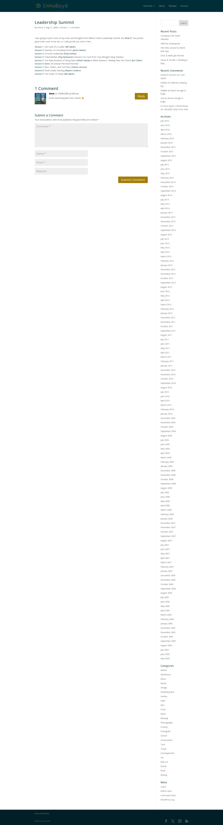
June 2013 (165, 243)
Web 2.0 (164, 762)
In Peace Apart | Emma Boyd (174, 106)
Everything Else (167, 692)
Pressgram (166, 731)
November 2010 (168, 374)
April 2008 (165, 505)
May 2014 (165, 204)
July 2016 (165, 120)
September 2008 (168, 483)
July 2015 (165, 164)
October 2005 (167, 636)
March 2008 (166, 510)
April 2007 (165, 558)
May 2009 (165, 448)
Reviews (172, 6)
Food (163, 709)
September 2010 (168, 383)
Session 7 (39, 67)
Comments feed (168, 795)
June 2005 (165, 654)
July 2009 (165, 440)
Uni (162, 757)
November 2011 (168, 322)
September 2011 (168, 330)
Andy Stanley (70, 53)
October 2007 (167, 531)
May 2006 (165, 606)
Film (162, 705)
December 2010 (168, 370)
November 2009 (168, 422)
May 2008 (165, 501)
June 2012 (165, 291)
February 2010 (167, 409)
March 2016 (166, 134)
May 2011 (165, 348)
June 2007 (165, 549)
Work (163, 770)
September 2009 (168, 431)
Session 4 (39, 57)
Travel (163, 749)
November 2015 (168, 147)
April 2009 (165, 453)
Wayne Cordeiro (73, 70)
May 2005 (165, 658)
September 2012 (168, 282)
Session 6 (39, 63)
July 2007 (165, 545)
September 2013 (168, 230)
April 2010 (165, 400)
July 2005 (165, 649)
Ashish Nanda (83, 60)
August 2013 (166, 234)
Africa (163, 679)
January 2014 (167, 212)
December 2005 (168, 628)
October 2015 (167, 151)
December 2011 (168, 317)
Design (164, 687)
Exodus (63, 27)
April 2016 (165, 129)
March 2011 (166, 357)
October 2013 (167, 225)
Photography (167, 722)
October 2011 (167, 326)
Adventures (166, 674)
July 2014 (165, 199)
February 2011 (167, 361)
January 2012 (167, 313)
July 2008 (165, 492)
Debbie (164, 82)
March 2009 (166, 457)
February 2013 (167, 260)
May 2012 (165, 295)
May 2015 (165, 173)
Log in (163, 786)
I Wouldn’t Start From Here (176, 109)
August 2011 (166, 335)
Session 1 (39, 46)
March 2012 (166, 304)
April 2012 (165, 300)
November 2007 (168, 527)
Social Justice (167, 740)
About (162, 6)
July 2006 (165, 597)
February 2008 (167, 514)
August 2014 (166, 195)
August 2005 (166, 645)
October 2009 (167, 426)
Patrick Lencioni (79, 67)
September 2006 (168, 588)
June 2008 (165, 496)
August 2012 (166, 287)
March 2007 (166, 562)
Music (163, 713)
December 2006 (168, 575)
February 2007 (167, 566)
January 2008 (167, 518)
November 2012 (168, 273)
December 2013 (168, 217)
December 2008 (168, 470)
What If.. (128, 38)
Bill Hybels (70, 46)
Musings (164, 718)
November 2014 (168, 182)
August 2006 (166, 593)
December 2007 (168, 523)
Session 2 (39, 50)
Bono (47, 63)
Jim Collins (137, 60)
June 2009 (165, 444)
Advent (164, 670)
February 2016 (167, 138)
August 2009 (166, 435)
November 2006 (168, 579)
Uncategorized (167, 753)
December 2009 (168, 418)
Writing (164, 775)
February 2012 (167, 309)
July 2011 (165, 339)
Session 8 (39, 70)
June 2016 (165, 125)
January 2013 (167, 265)
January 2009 (167, 466)
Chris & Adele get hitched (172, 55)
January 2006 (167, 623)
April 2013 (165, 252)
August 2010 (166, 387)
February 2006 (167, 619)
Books (164, 683)
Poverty (164, 727)
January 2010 (167, 413)
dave (51, 93)
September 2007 (168, 536)
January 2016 (167, 142)
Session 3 (39, 53)
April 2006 (165, 610)
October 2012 (167, 278)
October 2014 (167, 186)
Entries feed (166, 791)
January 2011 (167, 365)
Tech (163, 744)
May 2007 (165, 553)
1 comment (74, 27)
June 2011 (165, 343)
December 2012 (168, 269)
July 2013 (165, 239)
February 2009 (167, 462)
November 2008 (168, 475)
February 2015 (167, 177)
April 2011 (165, 352)
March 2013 (166, 256)
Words (164, 766)
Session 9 (39, 74)
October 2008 (167, 479)
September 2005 (168, 641)
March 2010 (166, 405)
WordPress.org (167, 799)
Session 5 (39, 60)
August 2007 (166, 540)
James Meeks (79, 50)
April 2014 (165, 208)
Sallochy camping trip (170, 43)
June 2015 (165, 169)
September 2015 (168, 156)
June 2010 (165, 396)
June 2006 (165, 601)
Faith (163, 700)
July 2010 (165, 392)
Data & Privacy (42, 813)
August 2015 (166, 160)
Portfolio (147, 6)
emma (40, 27)
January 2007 (167, 571)
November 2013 (168, 221)
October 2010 (167, 378)
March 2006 (166, 614)
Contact (184, 6)
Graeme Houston (168, 75)
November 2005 (168, 632)
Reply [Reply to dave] (141, 96)
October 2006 (167, 584)
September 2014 (168, 190)
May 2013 (165, 247)
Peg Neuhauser (66, 57)
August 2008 (166, 488)
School (164, 735)
